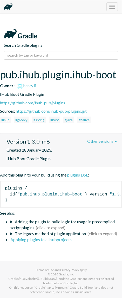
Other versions (102, 141)
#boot (54, 120)
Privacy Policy (69, 270)
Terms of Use (44, 270)
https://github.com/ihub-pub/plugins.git (51, 111)
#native (84, 120)
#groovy (21, 120)
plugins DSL (77, 174)
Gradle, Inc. (66, 274)
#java (69, 120)
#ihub (5, 120)
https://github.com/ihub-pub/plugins (32, 102)
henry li (26, 85)
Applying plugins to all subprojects (41, 239)
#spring (38, 120)
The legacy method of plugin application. (51, 233)
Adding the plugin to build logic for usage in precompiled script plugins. (62, 224)
